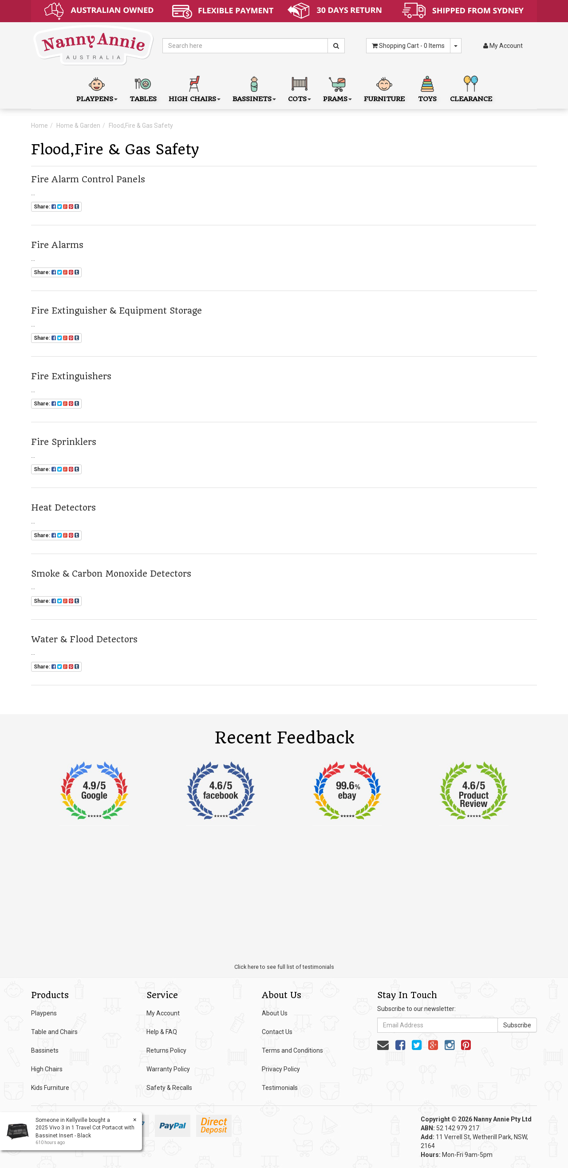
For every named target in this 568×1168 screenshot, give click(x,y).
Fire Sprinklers (63, 442)
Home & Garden (78, 125)
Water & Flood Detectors (84, 639)
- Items (408, 45)
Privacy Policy (281, 1069)
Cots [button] (299, 88)
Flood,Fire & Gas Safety (141, 125)
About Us (275, 1013)
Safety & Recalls (169, 1087)
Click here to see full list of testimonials (284, 967)
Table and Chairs (54, 1031)
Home (39, 125)
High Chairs (47, 1069)
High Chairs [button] (195, 88)
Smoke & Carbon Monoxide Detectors (111, 574)
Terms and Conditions (292, 1050)
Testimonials (280, 1087)
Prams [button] (337, 88)
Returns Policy (166, 1050)
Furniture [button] (384, 88)
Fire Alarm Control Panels (88, 179)
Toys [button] (427, 88)
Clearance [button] (471, 88)
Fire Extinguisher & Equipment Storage (116, 311)
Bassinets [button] (254, 88)
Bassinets (45, 1050)
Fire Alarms (57, 245)
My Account (163, 1013)
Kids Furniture (50, 1087)
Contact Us (277, 1031)
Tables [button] (143, 88)
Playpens (44, 1013)
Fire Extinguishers (71, 376)
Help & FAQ (161, 1031)
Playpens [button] (97, 88)
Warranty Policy (168, 1069)
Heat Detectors (63, 508)
